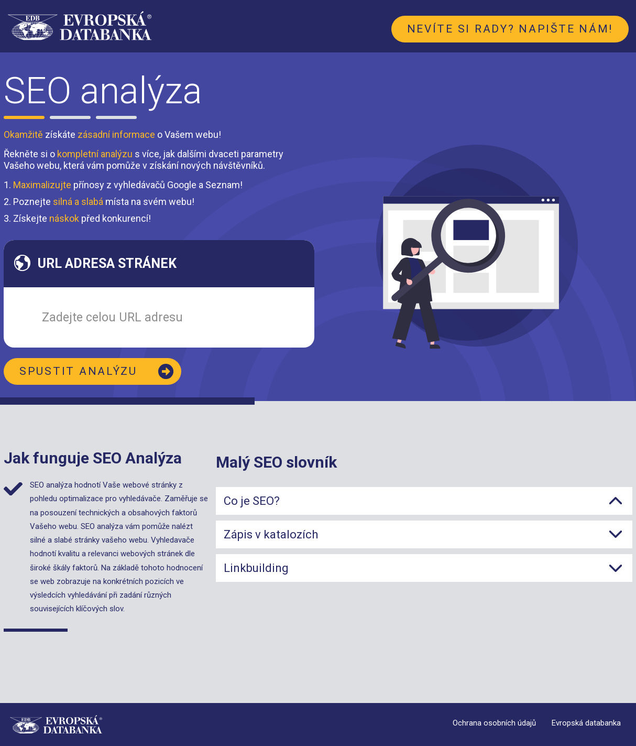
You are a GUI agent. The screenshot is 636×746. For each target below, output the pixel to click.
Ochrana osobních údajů (494, 723)
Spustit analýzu (78, 371)
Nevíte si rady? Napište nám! (510, 29)
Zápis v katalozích (271, 534)
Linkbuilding (256, 568)
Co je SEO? (252, 500)
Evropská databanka (586, 723)
